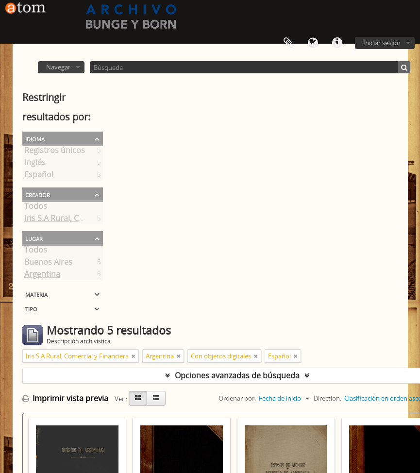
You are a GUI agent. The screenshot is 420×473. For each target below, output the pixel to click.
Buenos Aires (48, 263)
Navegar (58, 67)
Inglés (35, 164)
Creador (37, 194)
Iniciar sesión (382, 42)
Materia (36, 293)
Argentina (42, 275)
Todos (35, 208)
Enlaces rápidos (337, 43)
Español (38, 176)
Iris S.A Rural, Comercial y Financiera (90, 220)
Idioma (313, 43)
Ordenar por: (237, 398)
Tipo (31, 308)
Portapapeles (288, 43)
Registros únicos (54, 152)
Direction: (327, 398)
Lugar (34, 238)
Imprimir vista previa (65, 398)
